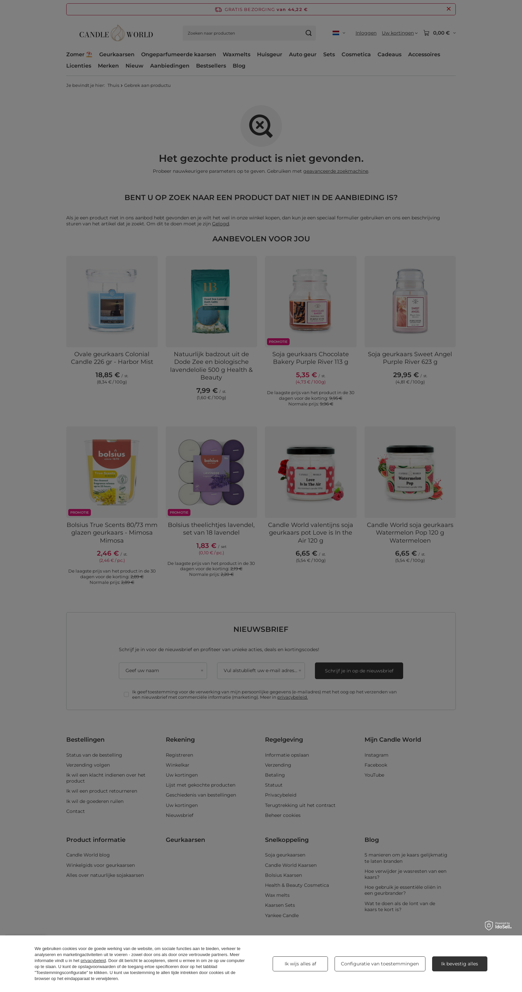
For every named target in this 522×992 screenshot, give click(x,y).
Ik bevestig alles (459, 964)
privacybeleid (93, 960)
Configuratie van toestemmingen (380, 964)
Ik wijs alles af (300, 964)
